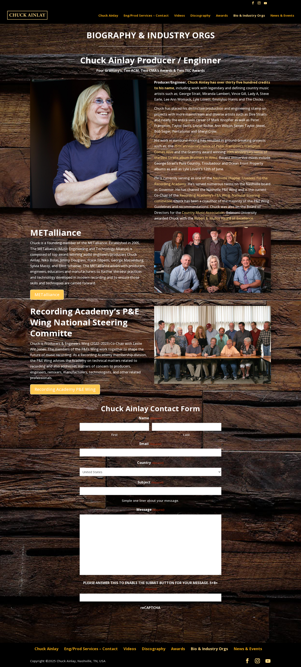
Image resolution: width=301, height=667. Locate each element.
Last (186, 435)
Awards (222, 15)
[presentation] (112, 620)
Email (150, 444)
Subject (150, 482)
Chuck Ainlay (108, 15)
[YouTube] (265, 4)
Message (150, 510)
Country (150, 463)
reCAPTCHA (150, 607)
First (114, 435)
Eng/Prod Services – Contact (146, 15)
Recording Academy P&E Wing (65, 389)
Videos (179, 15)
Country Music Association (203, 212)
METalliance (47, 294)
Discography (200, 15)
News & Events (282, 15)
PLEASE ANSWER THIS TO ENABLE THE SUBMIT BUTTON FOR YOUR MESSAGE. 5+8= (150, 586)
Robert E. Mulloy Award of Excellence (223, 218)
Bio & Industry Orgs (249, 15)
